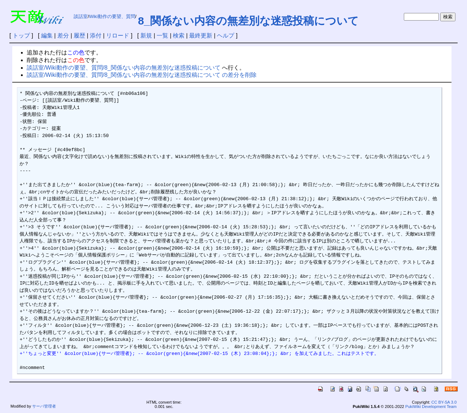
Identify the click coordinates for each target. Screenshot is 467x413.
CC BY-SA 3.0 (444, 402)
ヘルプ (225, 35)
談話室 (81, 16)
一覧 (162, 35)
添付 (95, 35)
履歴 (79, 35)
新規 (146, 35)
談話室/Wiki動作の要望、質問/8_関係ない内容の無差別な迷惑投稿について (124, 68)
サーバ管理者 (44, 406)
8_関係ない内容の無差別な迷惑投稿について (248, 21)
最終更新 (200, 35)
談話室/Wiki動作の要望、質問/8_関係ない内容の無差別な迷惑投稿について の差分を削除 (142, 75)
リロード (117, 35)
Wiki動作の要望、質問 (112, 16)
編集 (47, 35)
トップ (21, 35)
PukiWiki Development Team (431, 406)
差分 (63, 35)
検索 (178, 35)
